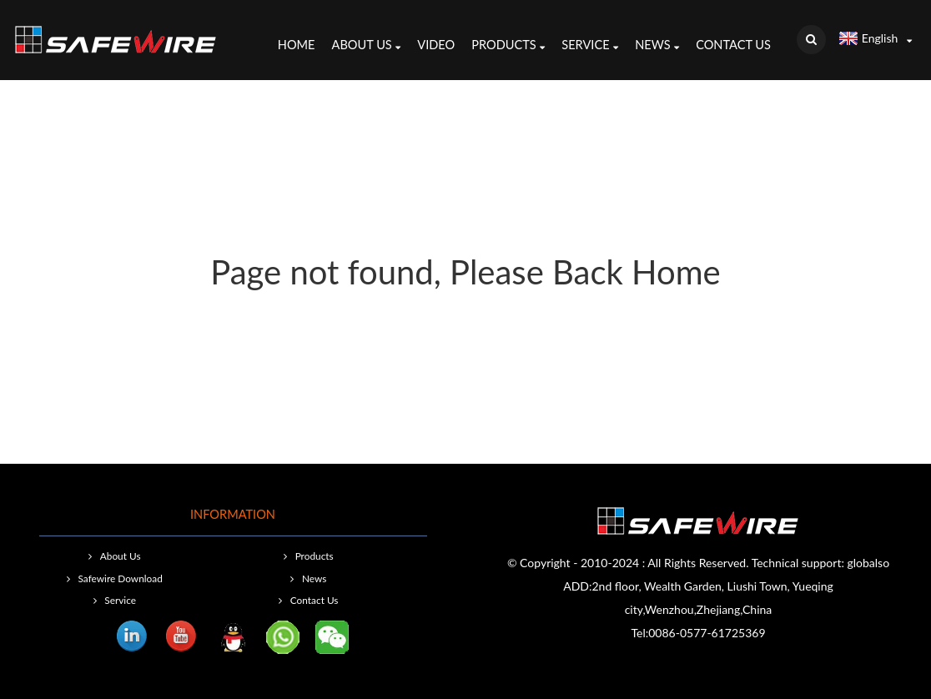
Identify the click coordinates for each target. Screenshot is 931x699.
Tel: (639, 633)
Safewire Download (120, 578)
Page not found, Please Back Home (465, 272)
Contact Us (733, 45)
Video (436, 45)
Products (508, 47)
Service (589, 47)
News (657, 47)
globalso (869, 563)
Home (296, 45)
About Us (366, 47)
